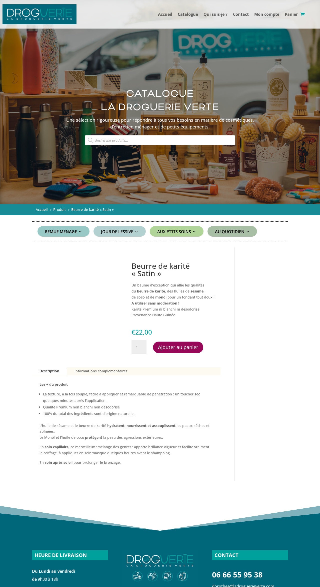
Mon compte (266, 14)
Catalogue (188, 14)
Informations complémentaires (101, 371)
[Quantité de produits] (139, 347)
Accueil (165, 14)
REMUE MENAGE (61, 232)
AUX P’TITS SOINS (174, 232)
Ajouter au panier (178, 347)
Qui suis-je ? (216, 14)
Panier (291, 14)
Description (49, 371)
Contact (241, 14)
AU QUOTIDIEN (229, 232)
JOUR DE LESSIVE (117, 232)
